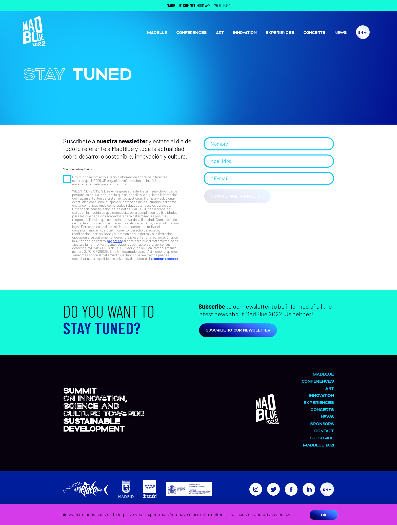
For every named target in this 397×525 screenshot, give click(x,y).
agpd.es (115, 241)
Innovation (245, 32)
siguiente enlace (164, 258)
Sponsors (322, 423)
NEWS (340, 32)
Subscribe (322, 437)
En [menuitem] (360, 32)
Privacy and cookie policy (313, 507)
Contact (324, 430)
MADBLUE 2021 (318, 444)
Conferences (191, 32)
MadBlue (157, 32)
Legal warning (277, 507)
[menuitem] (362, 32)
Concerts (314, 32)
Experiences (280, 32)
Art (220, 32)
